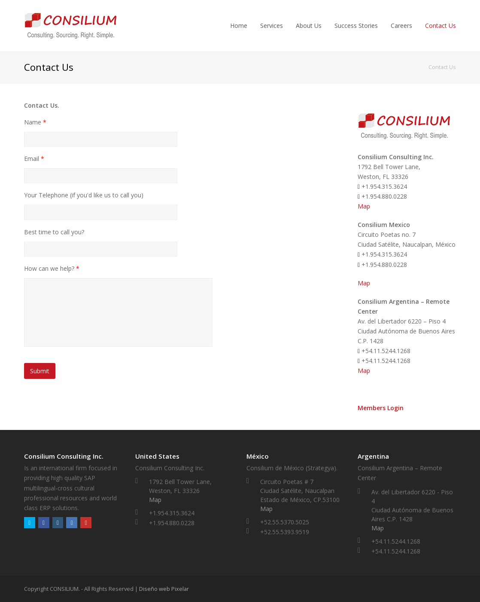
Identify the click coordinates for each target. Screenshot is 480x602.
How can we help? (51, 268)
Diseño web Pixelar (164, 589)
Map (364, 206)
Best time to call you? (54, 232)
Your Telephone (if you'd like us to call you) (83, 195)
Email (34, 159)
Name (35, 122)
